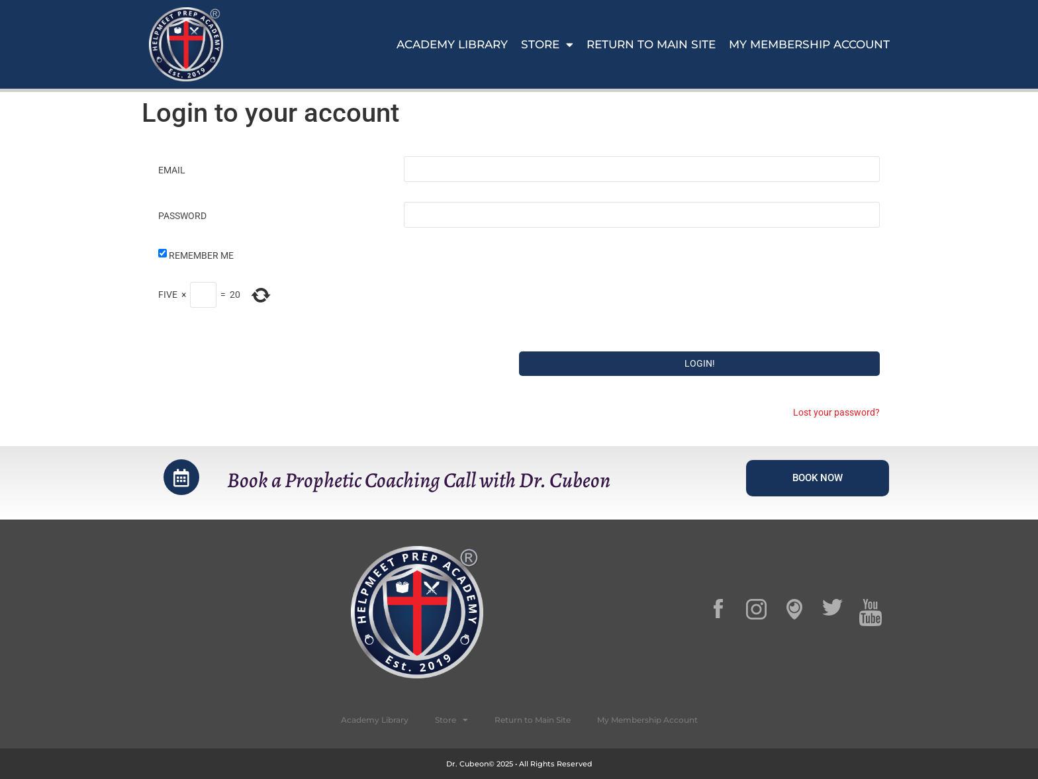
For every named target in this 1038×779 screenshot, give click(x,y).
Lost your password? (836, 412)
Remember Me (201, 255)
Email (171, 170)
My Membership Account (809, 44)
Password (182, 215)
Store (547, 44)
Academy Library (452, 44)
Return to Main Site (651, 44)
